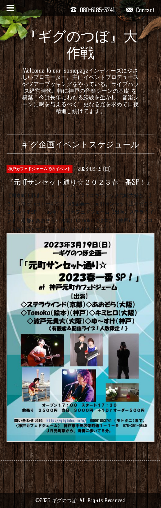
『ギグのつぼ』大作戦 (80, 44)
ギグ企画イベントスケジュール (80, 144)
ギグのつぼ (64, 500)
